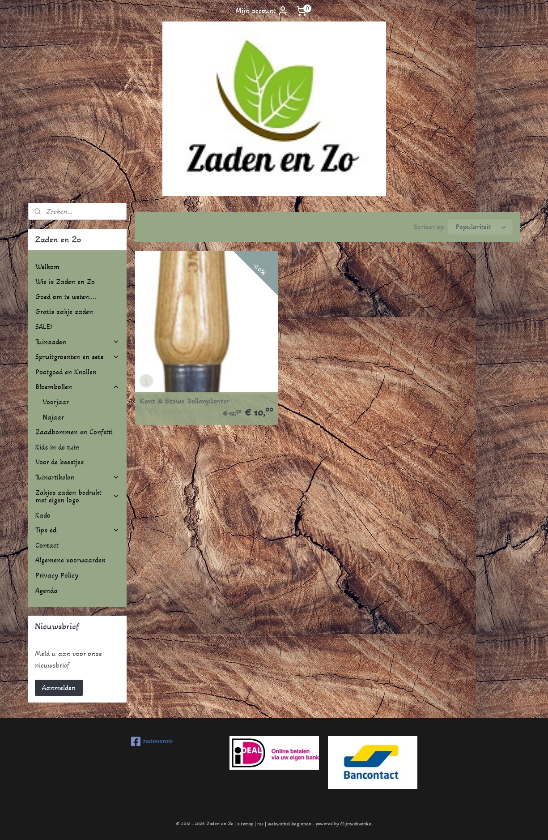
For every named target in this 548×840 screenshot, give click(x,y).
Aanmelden (59, 687)
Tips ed (77, 530)
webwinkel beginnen (289, 824)
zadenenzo (152, 741)
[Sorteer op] (480, 227)
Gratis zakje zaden (64, 311)
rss (260, 824)
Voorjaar (55, 402)
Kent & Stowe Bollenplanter (185, 380)
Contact (47, 545)
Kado (43, 515)
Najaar (53, 417)
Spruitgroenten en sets (77, 356)
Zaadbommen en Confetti (74, 432)
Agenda (46, 590)
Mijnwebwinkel (356, 824)
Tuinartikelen (77, 477)
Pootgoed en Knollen (66, 372)
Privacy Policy (56, 575)
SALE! (43, 326)
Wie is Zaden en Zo (65, 281)
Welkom (47, 266)
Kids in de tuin (57, 447)
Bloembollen (77, 386)
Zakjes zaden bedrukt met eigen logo (77, 496)
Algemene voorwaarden (70, 560)
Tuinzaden (77, 342)
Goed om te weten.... (65, 296)
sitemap (245, 824)
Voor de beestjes (59, 462)
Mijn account (261, 10)
